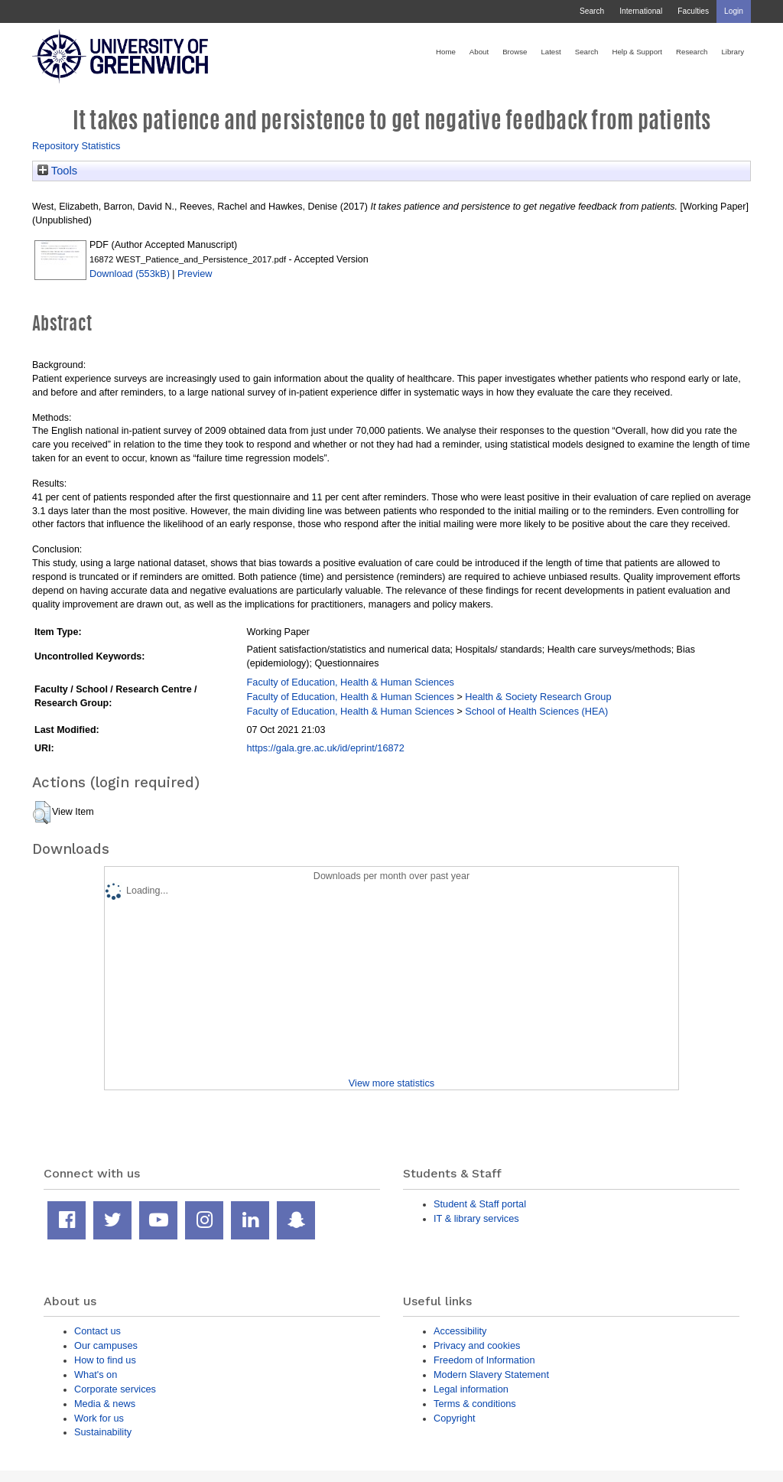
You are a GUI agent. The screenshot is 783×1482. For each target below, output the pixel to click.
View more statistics (391, 1083)
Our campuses (106, 1345)
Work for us (99, 1418)
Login (733, 11)
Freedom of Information (484, 1360)
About (479, 51)
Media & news (104, 1403)
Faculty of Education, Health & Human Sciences (350, 682)
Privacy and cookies (477, 1345)
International (640, 11)
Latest (550, 51)
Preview (194, 273)
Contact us (97, 1331)
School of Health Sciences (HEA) (536, 711)
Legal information (471, 1389)
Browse (514, 51)
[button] (41, 812)
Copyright (455, 1418)
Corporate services (115, 1389)
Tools (57, 170)
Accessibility (460, 1331)
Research (691, 51)
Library (732, 51)
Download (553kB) (129, 273)
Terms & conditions (475, 1403)
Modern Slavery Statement (491, 1374)
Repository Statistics (76, 145)
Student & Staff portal (480, 1204)
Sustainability (103, 1432)
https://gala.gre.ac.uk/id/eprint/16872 (325, 748)
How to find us (105, 1360)
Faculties (693, 11)
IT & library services (476, 1218)
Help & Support (637, 51)
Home (446, 51)
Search (592, 11)
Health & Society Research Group (538, 696)
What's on (95, 1374)
